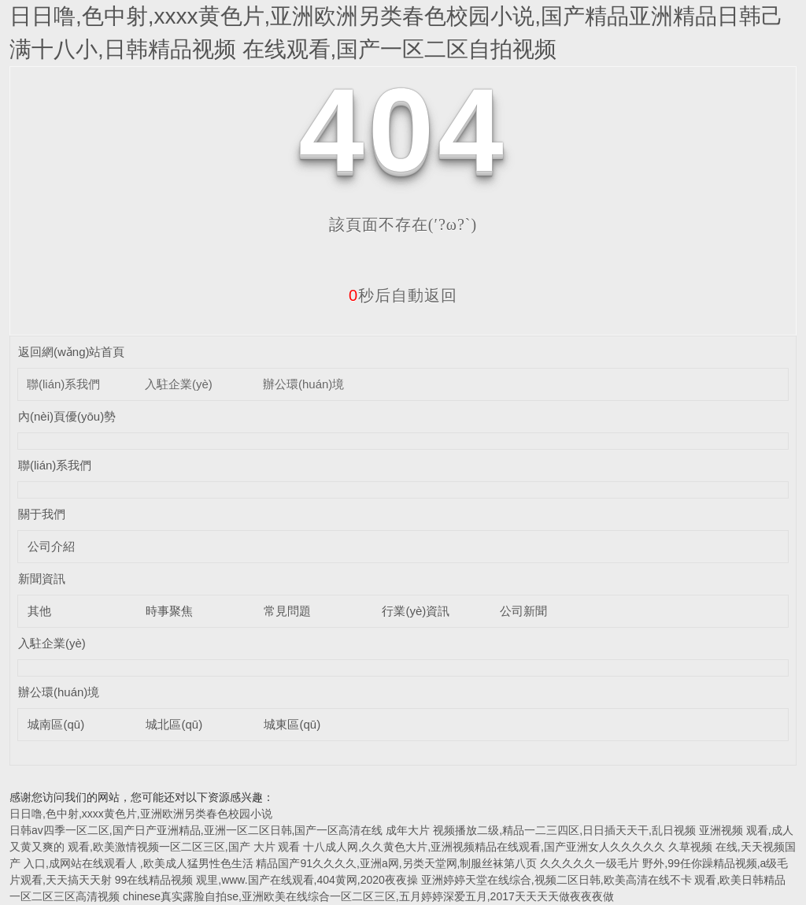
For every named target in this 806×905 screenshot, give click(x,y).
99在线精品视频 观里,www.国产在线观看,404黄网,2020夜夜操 (266, 879)
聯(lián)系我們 (63, 384)
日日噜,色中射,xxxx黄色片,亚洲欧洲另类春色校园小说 (140, 813)
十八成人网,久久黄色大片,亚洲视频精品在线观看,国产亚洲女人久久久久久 (484, 846)
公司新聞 (523, 611)
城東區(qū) (292, 724)
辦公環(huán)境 (303, 384)
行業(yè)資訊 (415, 611)
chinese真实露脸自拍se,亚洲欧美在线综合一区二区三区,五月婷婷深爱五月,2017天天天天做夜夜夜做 (368, 896)
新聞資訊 (41, 578)
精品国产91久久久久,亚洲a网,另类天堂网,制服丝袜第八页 (396, 863)
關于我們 (41, 514)
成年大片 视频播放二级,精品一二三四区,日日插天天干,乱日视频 (541, 830)
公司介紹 (51, 546)
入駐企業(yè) (179, 384)
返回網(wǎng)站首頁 (71, 351)
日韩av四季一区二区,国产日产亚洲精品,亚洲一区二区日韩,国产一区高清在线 (196, 830)
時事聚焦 (169, 611)
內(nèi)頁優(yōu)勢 (67, 416)
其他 (39, 611)
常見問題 (287, 611)
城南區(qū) (56, 724)
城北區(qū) (174, 724)
